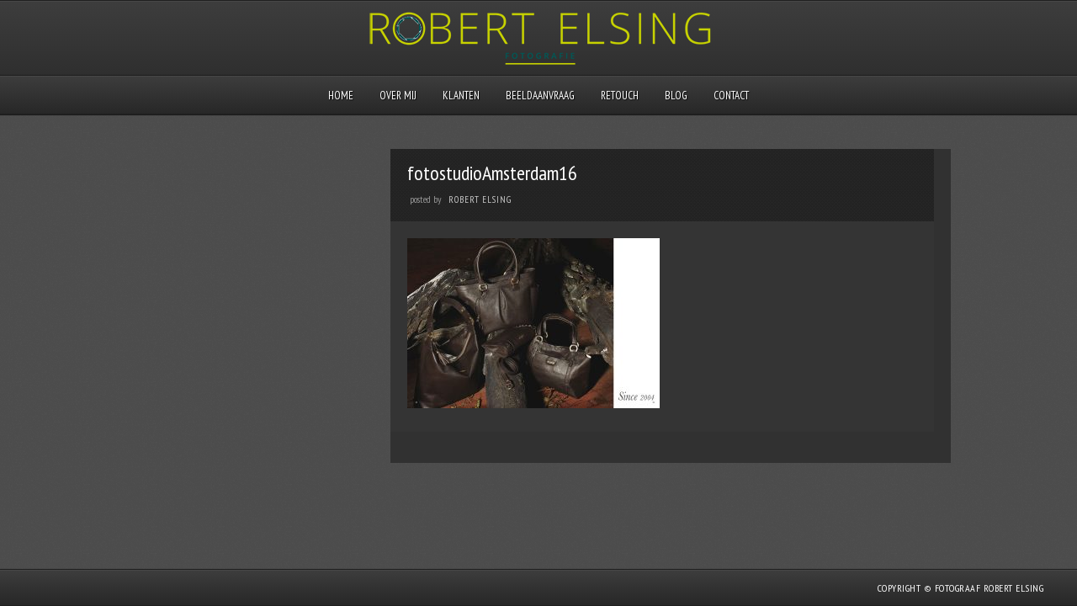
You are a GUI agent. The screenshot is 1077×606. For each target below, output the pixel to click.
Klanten (461, 95)
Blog (676, 95)
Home (340, 95)
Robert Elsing (480, 199)
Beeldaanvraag (540, 95)
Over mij (397, 95)
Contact (731, 95)
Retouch (620, 95)
